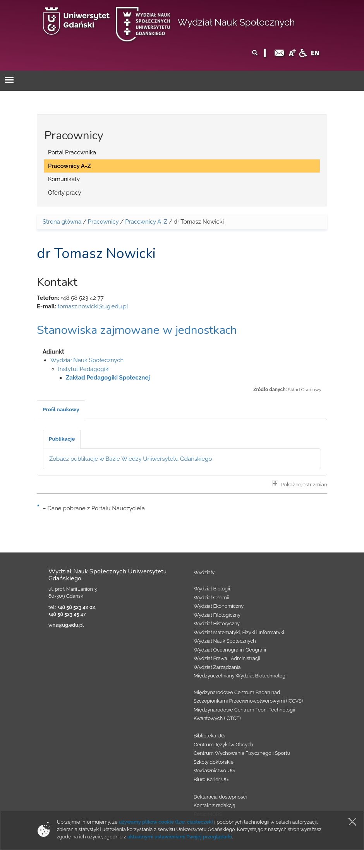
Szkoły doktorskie (214, 762)
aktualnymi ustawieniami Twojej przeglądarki (179, 837)
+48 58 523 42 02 (76, 607)
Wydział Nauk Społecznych (236, 22)
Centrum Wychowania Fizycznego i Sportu (242, 753)
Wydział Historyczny (217, 623)
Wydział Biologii (212, 589)
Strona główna (62, 221)
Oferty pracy (64, 192)
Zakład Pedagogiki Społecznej (108, 377)
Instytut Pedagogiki (84, 369)
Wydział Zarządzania (217, 667)
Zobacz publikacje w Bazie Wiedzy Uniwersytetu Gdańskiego (130, 458)
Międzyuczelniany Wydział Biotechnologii (241, 676)
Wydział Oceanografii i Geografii (230, 650)
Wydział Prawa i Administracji (227, 658)
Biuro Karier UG (211, 779)
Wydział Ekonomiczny (219, 606)
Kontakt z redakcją (214, 805)
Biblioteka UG (209, 736)
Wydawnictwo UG (214, 770)
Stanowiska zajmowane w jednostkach (137, 330)
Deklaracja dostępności (220, 797)
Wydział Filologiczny (217, 615)
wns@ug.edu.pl (66, 625)
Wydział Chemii (211, 597)
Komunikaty (64, 179)
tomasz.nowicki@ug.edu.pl (93, 306)
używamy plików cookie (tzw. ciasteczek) (166, 822)
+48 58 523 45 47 (67, 614)
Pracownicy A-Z (69, 165)
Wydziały (204, 572)
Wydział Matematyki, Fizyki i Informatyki (239, 632)
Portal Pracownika (72, 152)
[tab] (61, 409)
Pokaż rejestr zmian (299, 484)
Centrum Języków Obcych (223, 744)
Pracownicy (103, 221)
